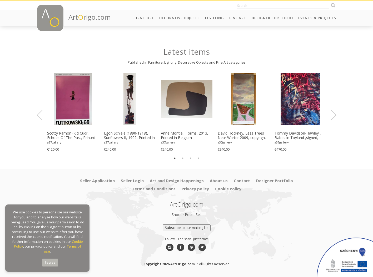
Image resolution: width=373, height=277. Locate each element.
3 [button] (190, 158)
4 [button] (198, 158)
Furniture (143, 18)
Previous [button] (43, 115)
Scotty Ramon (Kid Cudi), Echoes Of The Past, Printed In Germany (71, 135)
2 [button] (182, 158)
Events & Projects (317, 18)
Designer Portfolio (272, 18)
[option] (72, 112)
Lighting (214, 18)
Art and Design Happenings (177, 180)
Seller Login (132, 180)
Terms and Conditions (154, 188)
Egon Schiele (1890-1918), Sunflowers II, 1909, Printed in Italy (129, 135)
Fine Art (237, 18)
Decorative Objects (179, 18)
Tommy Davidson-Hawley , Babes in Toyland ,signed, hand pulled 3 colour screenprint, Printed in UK (298, 135)
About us (219, 180)
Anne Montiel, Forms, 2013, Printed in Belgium (184, 135)
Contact (242, 180)
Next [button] (330, 115)
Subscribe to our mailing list (186, 227)
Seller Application (97, 180)
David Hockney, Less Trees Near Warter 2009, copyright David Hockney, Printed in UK (242, 135)
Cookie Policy (228, 188)
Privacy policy (195, 188)
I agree (50, 262)
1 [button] (174, 158)
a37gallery (54, 142)
